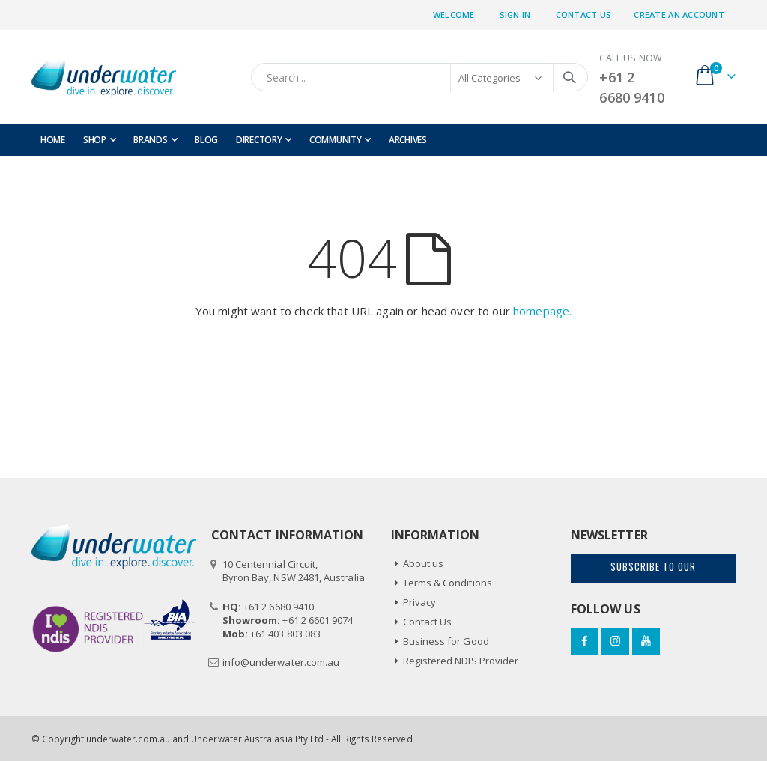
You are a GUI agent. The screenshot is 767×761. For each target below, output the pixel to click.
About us (423, 563)
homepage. (542, 310)
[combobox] (419, 77)
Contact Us (584, 14)
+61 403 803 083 (285, 633)
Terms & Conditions (447, 582)
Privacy (419, 602)
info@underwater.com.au (280, 662)
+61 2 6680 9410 (278, 606)
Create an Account (679, 14)
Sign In (515, 14)
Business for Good (446, 641)
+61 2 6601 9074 (317, 620)
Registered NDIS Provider (461, 660)
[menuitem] (155, 140)
